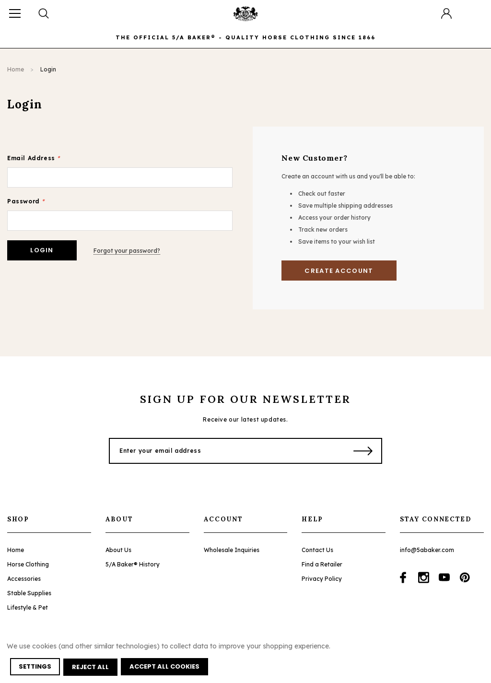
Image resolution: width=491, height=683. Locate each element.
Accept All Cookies (166, 667)
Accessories (24, 578)
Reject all (91, 667)
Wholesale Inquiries (231, 549)
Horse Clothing (28, 564)
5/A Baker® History (132, 564)
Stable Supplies (29, 593)
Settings (35, 667)
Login (48, 69)
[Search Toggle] (44, 13)
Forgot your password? (128, 250)
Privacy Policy (322, 578)
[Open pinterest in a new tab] (465, 577)
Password (26, 201)
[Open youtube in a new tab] (444, 577)
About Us (118, 549)
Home (15, 69)
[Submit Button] (363, 451)
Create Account (338, 270)
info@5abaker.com (427, 549)
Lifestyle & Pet (27, 607)
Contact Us (317, 549)
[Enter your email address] (225, 451)
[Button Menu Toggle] (15, 13)
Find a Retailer (322, 564)
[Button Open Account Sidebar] (446, 13)
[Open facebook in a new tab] (403, 577)
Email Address (33, 158)
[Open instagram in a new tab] (424, 577)
